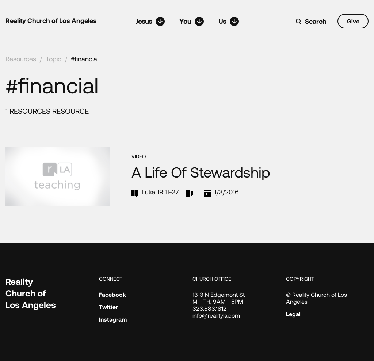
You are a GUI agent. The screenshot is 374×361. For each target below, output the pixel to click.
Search (316, 21)
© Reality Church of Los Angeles (316, 298)
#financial (84, 59)
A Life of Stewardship (200, 171)
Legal (293, 313)
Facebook (112, 294)
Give (353, 21)
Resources (20, 59)
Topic (53, 59)
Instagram (113, 319)
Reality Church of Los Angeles (51, 20)
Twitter (108, 306)
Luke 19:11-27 (160, 192)
